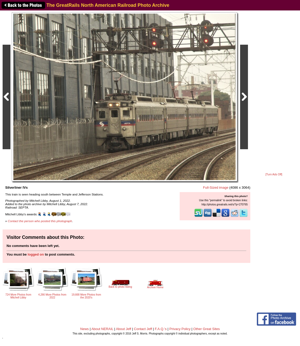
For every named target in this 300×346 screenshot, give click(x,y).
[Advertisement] (274, 92)
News (84, 329)
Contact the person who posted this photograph (40, 221)
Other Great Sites (206, 329)
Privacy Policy (180, 329)
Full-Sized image (215, 187)
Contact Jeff (143, 329)
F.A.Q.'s (161, 329)
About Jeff (123, 329)
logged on (36, 254)
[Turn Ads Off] (273, 174)
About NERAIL (102, 329)
